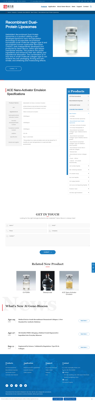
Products (44, 7)
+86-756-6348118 (21, 1)
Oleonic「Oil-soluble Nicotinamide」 (76, 161)
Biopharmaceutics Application (32, 368)
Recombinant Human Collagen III (79, 155)
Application (52, 7)
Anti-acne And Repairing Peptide (79, 185)
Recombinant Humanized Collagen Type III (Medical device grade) (79, 137)
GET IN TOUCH (48, 214)
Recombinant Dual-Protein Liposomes (49, 12)
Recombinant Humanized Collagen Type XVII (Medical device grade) (78, 143)
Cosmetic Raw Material (23, 12)
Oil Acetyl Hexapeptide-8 (77, 128)
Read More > (84, 321)
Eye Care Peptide (75, 177)
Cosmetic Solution (28, 370)
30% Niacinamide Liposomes (78, 119)
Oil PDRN (73, 116)
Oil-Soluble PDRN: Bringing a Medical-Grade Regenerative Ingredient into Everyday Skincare (38, 334)
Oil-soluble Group (75, 174)
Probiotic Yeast (74, 189)
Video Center (49, 370)
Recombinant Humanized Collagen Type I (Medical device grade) (79, 131)
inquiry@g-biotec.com (38, 1)
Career (65, 380)
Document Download (51, 368)
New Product (34, 12)
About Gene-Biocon (63, 7)
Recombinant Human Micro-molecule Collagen (78, 148)
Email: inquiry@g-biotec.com (71, 367)
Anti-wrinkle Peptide (75, 166)
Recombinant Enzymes (77, 101)
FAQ (47, 375)
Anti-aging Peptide (75, 181)
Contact (86, 7)
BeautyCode (74, 152)
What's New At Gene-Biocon (27, 306)
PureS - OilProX (74, 158)
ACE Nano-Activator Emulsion (78, 125)
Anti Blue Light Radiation (76, 193)
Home (9, 12)
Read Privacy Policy (70, 399)
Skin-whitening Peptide (76, 170)
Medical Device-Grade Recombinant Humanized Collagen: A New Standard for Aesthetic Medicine (40, 321)
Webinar (48, 372)
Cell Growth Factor (75, 105)
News (73, 7)
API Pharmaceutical (76, 96)
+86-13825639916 (9, 1)
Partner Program (67, 382)
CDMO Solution (27, 372)
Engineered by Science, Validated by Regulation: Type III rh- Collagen (39, 347)
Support (79, 7)
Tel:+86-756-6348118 (68, 370)
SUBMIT (49, 252)
